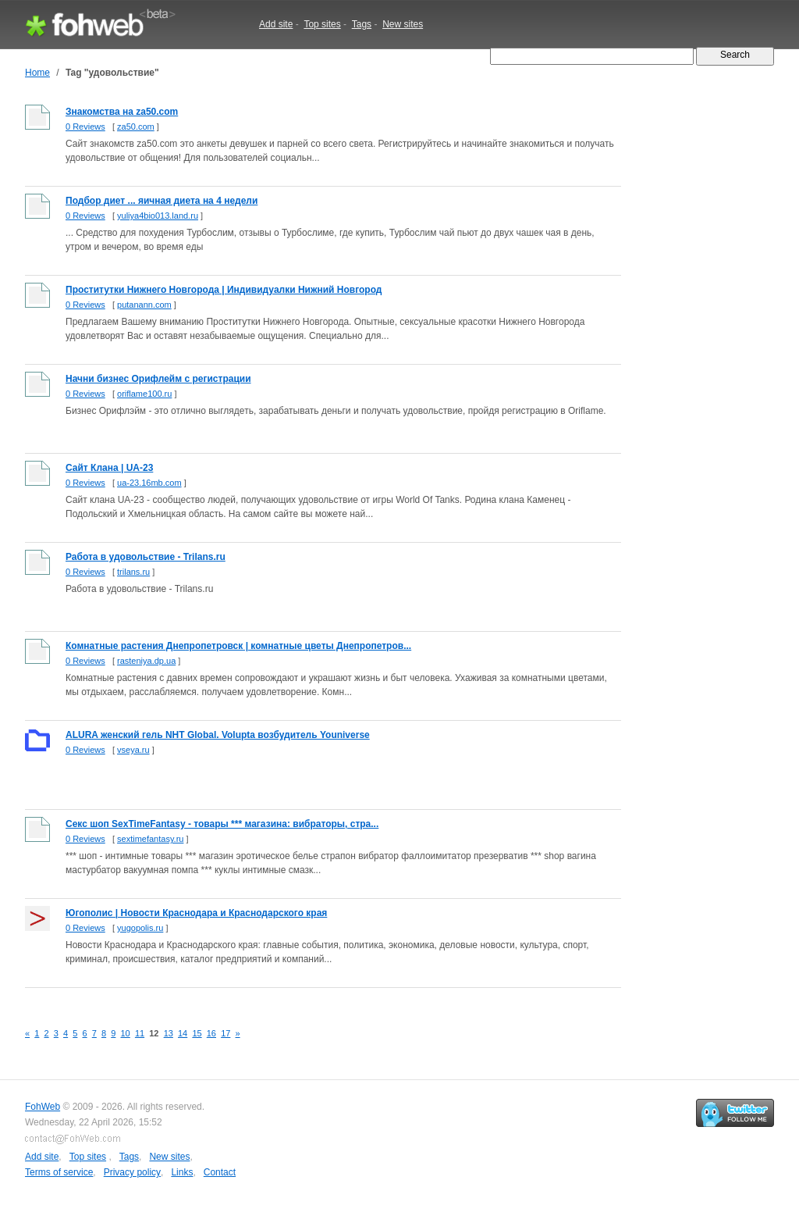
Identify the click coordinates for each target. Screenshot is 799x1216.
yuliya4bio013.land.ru (157, 215)
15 (196, 1033)
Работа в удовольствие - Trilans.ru (145, 556)
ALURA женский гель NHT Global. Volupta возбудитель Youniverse (218, 734)
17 (225, 1033)
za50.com (135, 126)
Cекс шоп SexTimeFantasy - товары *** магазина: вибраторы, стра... (222, 823)
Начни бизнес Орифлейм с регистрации (158, 378)
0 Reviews (85, 126)
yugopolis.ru (140, 928)
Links (182, 1172)
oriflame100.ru (144, 393)
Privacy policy (132, 1172)
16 (211, 1033)
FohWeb (42, 1106)
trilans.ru (133, 571)
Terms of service (59, 1172)
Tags (361, 24)
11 (139, 1033)
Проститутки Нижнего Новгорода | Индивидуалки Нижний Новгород (224, 289)
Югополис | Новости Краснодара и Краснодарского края (196, 913)
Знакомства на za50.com (122, 111)
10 (125, 1033)
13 (168, 1033)
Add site (276, 24)
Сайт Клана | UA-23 (109, 467)
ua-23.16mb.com (149, 482)
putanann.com (144, 304)
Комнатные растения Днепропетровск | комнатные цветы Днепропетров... (238, 645)
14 (182, 1033)
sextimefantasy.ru (150, 838)
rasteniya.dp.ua (146, 660)
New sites (402, 24)
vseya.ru (133, 749)
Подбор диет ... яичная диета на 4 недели (161, 200)
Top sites (322, 24)
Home (37, 72)
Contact (220, 1172)
